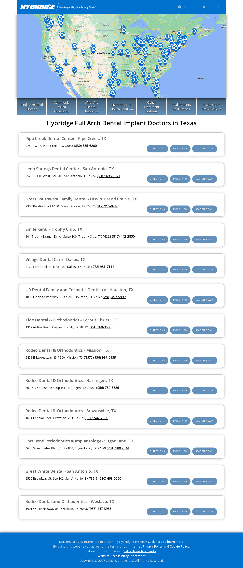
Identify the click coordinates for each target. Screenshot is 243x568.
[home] (58, 6)
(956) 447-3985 (100, 508)
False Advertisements (140, 551)
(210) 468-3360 (109, 478)
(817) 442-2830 (123, 236)
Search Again (205, 148)
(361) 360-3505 (100, 327)
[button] (207, 7)
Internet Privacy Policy (146, 546)
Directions (157, 148)
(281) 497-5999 (114, 297)
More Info (180, 148)
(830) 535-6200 (85, 145)
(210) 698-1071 (108, 176)
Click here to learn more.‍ (166, 542)
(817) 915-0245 (107, 206)
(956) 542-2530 (96, 418)
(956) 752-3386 (107, 387)
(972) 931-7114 (102, 266)
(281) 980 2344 (118, 448)
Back (184, 7)
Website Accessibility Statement (122, 556)
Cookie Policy (179, 546)
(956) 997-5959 (104, 357)
